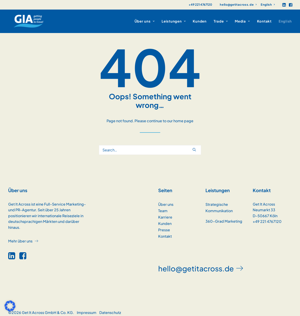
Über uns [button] (145, 19)
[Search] (150, 146)
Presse (164, 226)
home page (183, 117)
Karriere (165, 213)
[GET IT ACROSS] (23, 19)
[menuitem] (238, 4)
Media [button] (242, 19)
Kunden (200, 19)
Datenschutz (110, 308)
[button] (284, 5)
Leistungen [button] (174, 19)
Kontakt (264, 19)
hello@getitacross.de (238, 4)
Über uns (165, 200)
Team (163, 207)
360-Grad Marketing (223, 217)
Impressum (86, 308)
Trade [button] (221, 19)
